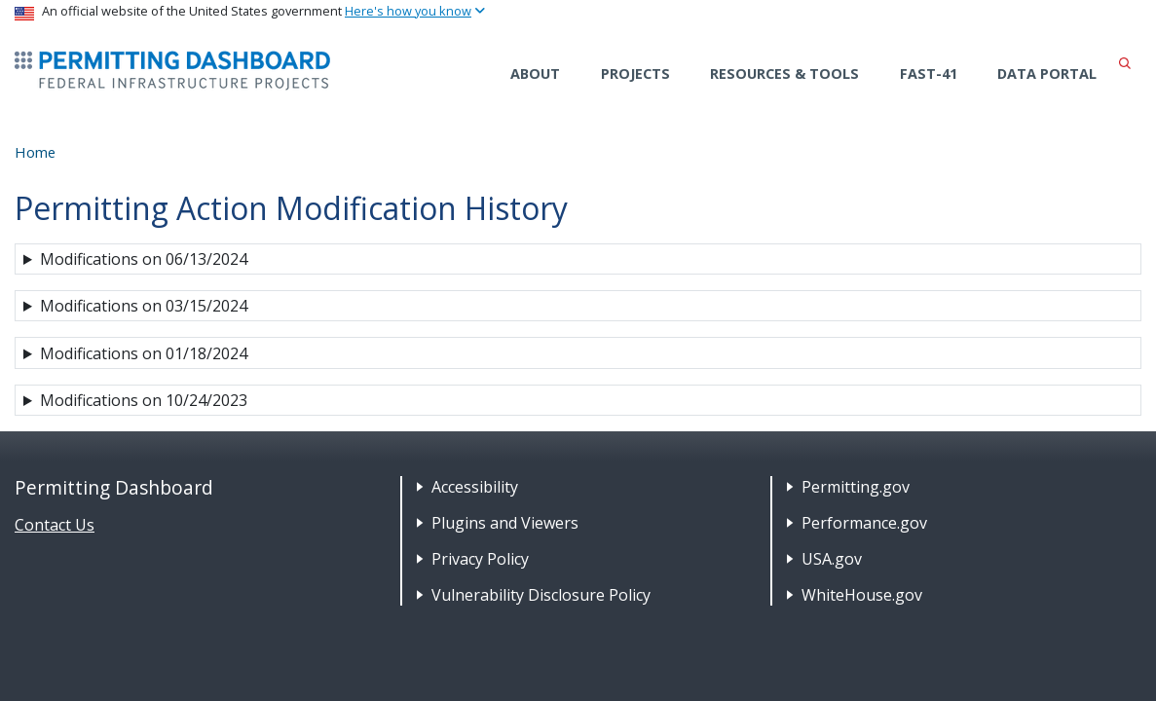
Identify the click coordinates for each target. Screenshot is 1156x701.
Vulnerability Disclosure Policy (541, 595)
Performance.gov (864, 523)
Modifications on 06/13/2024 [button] (143, 259)
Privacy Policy (480, 559)
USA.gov (832, 559)
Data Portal (1047, 73)
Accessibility (474, 487)
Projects (635, 73)
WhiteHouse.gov (862, 595)
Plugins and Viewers (504, 523)
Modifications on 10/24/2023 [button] (143, 400)
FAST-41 (928, 73)
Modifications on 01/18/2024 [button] (143, 353)
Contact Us (54, 524)
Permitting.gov (856, 487)
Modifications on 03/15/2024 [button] (143, 305)
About (535, 73)
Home (35, 152)
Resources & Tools (784, 73)
